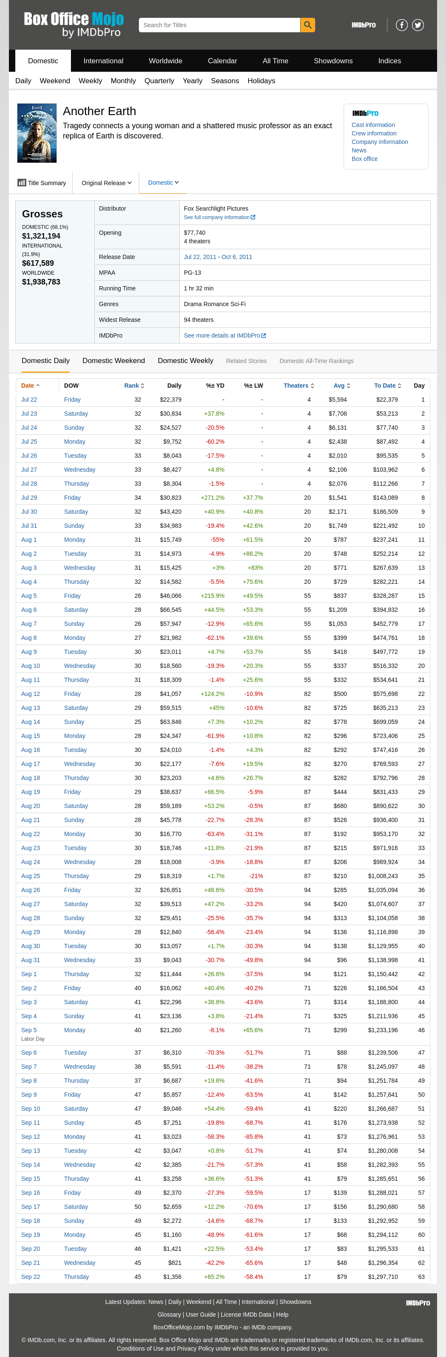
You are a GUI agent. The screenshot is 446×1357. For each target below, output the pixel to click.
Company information (380, 141)
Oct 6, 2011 (237, 256)
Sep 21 (30, 1262)
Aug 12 (30, 693)
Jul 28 (29, 483)
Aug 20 (30, 805)
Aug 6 (29, 609)
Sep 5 (29, 1030)
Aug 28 (30, 918)
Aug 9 (29, 651)
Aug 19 (30, 791)
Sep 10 (30, 1108)
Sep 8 (29, 1080)
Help (282, 1314)
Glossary (169, 1314)
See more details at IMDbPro (225, 335)
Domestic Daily (46, 361)
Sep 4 (29, 1016)
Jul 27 (29, 469)
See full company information (220, 217)
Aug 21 (30, 819)
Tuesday (75, 455)
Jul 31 (29, 525)
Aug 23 (30, 848)
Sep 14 (30, 1164)
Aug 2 (29, 553)
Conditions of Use (140, 1348)
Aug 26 (30, 890)
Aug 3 (29, 567)
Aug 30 (30, 946)
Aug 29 (30, 932)
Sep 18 (30, 1220)
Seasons (225, 81)
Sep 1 (29, 974)
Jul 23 (29, 413)
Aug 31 (30, 960)
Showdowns (333, 61)
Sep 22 (30, 1276)
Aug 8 (29, 637)
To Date (384, 385)
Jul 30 (29, 511)
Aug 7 (29, 623)
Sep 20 (30, 1248)
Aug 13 (30, 707)
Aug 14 (30, 721)
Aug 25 (30, 876)
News (359, 150)
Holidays (261, 81)
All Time (275, 61)
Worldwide (165, 61)
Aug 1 (29, 539)
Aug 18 (30, 777)
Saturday (76, 413)
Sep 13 (30, 1150)
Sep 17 (30, 1206)
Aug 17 (30, 763)
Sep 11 (30, 1122)
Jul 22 (29, 399)
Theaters (296, 385)
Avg (338, 385)
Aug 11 (30, 679)
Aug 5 (29, 595)
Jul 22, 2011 (200, 256)
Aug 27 (30, 904)
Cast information (373, 124)
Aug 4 (29, 581)
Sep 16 (30, 1192)
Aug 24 (30, 862)
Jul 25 (29, 441)
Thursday (76, 483)
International (104, 61)
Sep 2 (29, 988)
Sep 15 (30, 1178)
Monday (74, 441)
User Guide (201, 1314)
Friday (72, 399)
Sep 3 (29, 1002)
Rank (131, 385)
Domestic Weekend (113, 361)
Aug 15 (30, 735)
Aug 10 (30, 665)
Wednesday (80, 469)
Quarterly (159, 81)
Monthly (123, 81)
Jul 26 (29, 455)
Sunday (74, 427)
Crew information (374, 133)
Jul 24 (29, 427)
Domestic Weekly (185, 361)
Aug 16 (30, 749)
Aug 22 (30, 834)
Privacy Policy (195, 1348)
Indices (389, 61)
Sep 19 (30, 1234)
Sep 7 (29, 1066)
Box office (365, 158)
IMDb (258, 1327)
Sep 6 (29, 1052)
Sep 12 (30, 1136)
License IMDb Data (246, 1314)
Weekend (55, 81)
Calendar (222, 61)
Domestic (43, 61)
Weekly (90, 81)
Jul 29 (29, 497)
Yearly (193, 81)
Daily (23, 81)
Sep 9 (29, 1094)
